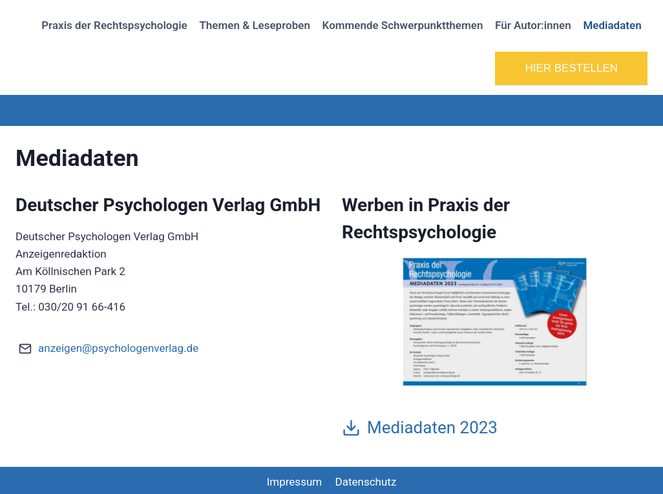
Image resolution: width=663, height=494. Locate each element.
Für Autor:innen (533, 25)
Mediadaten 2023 (432, 427)
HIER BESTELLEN (571, 68)
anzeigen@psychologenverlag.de (118, 348)
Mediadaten (612, 25)
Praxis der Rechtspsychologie (114, 25)
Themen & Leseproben (254, 25)
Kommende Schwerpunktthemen (402, 25)
